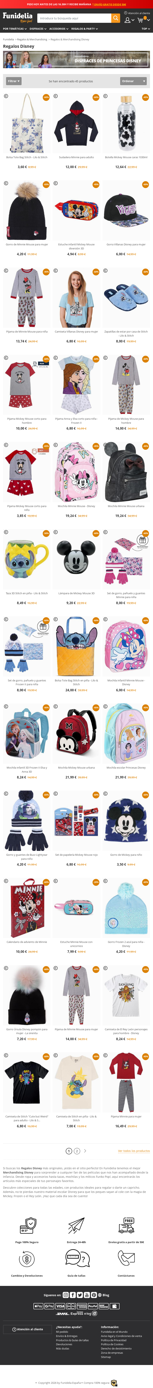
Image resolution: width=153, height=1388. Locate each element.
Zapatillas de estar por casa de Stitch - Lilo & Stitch (126, 333)
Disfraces (36, 28)
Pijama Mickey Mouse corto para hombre (26, 421)
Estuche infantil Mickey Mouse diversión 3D (76, 246)
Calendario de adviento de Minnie (27, 942)
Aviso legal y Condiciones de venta (121, 1336)
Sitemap (106, 1357)
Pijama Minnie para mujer (126, 1116)
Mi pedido (62, 1332)
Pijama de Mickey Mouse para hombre (126, 421)
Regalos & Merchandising (32, 39)
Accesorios (57, 28)
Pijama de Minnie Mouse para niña (27, 331)
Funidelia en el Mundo (114, 1332)
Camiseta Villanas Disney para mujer (76, 331)
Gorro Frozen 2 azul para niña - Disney (126, 944)
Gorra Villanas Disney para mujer (126, 244)
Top (144, 28)
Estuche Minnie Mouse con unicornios (76, 944)
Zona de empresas (112, 1353)
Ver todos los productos (134, 1151)
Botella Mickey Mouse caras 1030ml (126, 157)
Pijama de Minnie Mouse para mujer (76, 1029)
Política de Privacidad (113, 1340)
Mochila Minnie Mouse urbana (126, 506)
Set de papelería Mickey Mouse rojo (76, 855)
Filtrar (12, 81)
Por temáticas (13, 28)
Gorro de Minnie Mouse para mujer (27, 244)
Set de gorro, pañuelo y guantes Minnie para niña (126, 595)
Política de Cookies (112, 1344)
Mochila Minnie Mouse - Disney (76, 506)
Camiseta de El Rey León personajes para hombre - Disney (126, 1031)
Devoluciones (64, 1344)
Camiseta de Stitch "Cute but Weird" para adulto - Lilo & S (26, 1118)
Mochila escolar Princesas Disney (126, 767)
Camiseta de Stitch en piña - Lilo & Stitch (76, 1118)
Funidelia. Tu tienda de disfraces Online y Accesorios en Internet (17, 18)
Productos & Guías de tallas (72, 1340)
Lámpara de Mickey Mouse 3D (76, 593)
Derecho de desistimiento (116, 1348)
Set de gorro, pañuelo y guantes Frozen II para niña (27, 682)
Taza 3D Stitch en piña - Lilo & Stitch (27, 593)
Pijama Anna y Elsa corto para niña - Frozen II (76, 421)
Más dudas (62, 1348)
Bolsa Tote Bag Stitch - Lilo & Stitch (26, 157)
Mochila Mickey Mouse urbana (76, 767)
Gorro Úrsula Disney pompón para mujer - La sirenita (26, 1031)
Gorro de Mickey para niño (126, 855)
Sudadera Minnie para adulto (76, 157)
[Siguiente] (85, 1151)
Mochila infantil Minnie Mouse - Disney (126, 682)
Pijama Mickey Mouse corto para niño (26, 508)
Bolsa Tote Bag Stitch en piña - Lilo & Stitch (76, 682)
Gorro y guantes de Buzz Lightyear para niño (26, 857)
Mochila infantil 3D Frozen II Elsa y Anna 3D (27, 769)
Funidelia (8, 39)
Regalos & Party (83, 28)
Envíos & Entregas (66, 1336)
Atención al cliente (27, 1329)
